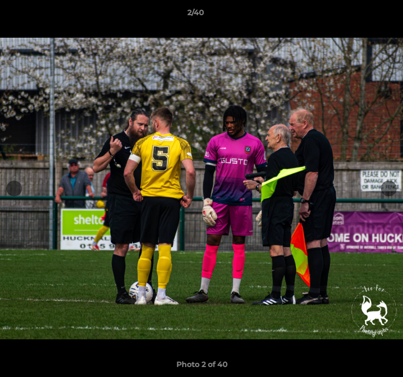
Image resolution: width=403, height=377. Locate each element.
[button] (365, 15)
